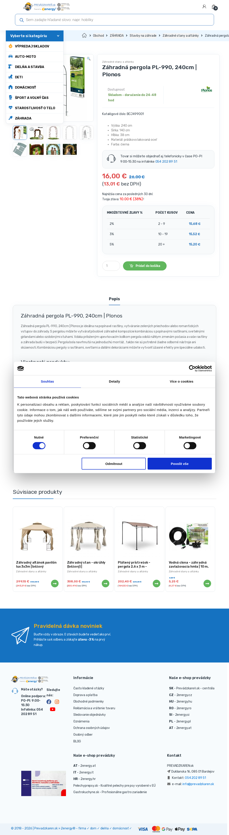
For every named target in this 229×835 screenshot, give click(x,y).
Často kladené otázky (88, 688)
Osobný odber (83, 735)
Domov (84, 36)
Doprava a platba (85, 695)
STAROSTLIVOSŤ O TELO (31, 107)
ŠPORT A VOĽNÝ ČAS (28, 97)
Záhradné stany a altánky (181, 36)
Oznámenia (81, 721)
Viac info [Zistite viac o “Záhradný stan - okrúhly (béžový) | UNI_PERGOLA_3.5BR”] (105, 583)
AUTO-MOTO (22, 56)
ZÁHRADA (20, 118)
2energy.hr (88, 779)
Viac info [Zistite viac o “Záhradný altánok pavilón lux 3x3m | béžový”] (55, 583)
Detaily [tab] (114, 381)
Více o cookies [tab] (181, 381)
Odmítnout (113, 464)
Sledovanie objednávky (89, 715)
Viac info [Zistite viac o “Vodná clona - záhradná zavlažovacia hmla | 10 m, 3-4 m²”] (207, 583)
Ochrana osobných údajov (91, 728)
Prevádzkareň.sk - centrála (195, 688)
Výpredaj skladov (28, 46)
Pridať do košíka (148, 266)
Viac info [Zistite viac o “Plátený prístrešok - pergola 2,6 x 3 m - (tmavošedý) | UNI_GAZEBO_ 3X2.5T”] (156, 583)
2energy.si (182, 715)
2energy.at (184, 728)
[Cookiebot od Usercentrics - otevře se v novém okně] (192, 368)
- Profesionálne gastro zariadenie (123, 792)
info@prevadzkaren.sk (198, 784)
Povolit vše (180, 464)
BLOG (77, 741)
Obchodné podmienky (88, 701)
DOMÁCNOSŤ (22, 87)
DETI (15, 77)
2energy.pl (183, 721)
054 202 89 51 (166, 162)
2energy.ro (184, 708)
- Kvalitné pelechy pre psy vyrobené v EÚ (126, 786)
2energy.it (86, 772)
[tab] (114, 301)
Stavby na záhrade (143, 36)
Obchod (98, 36)
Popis (114, 299)
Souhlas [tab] (47, 381)
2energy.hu (184, 701)
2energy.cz (184, 695)
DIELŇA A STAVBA (26, 66)
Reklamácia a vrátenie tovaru (94, 708)
